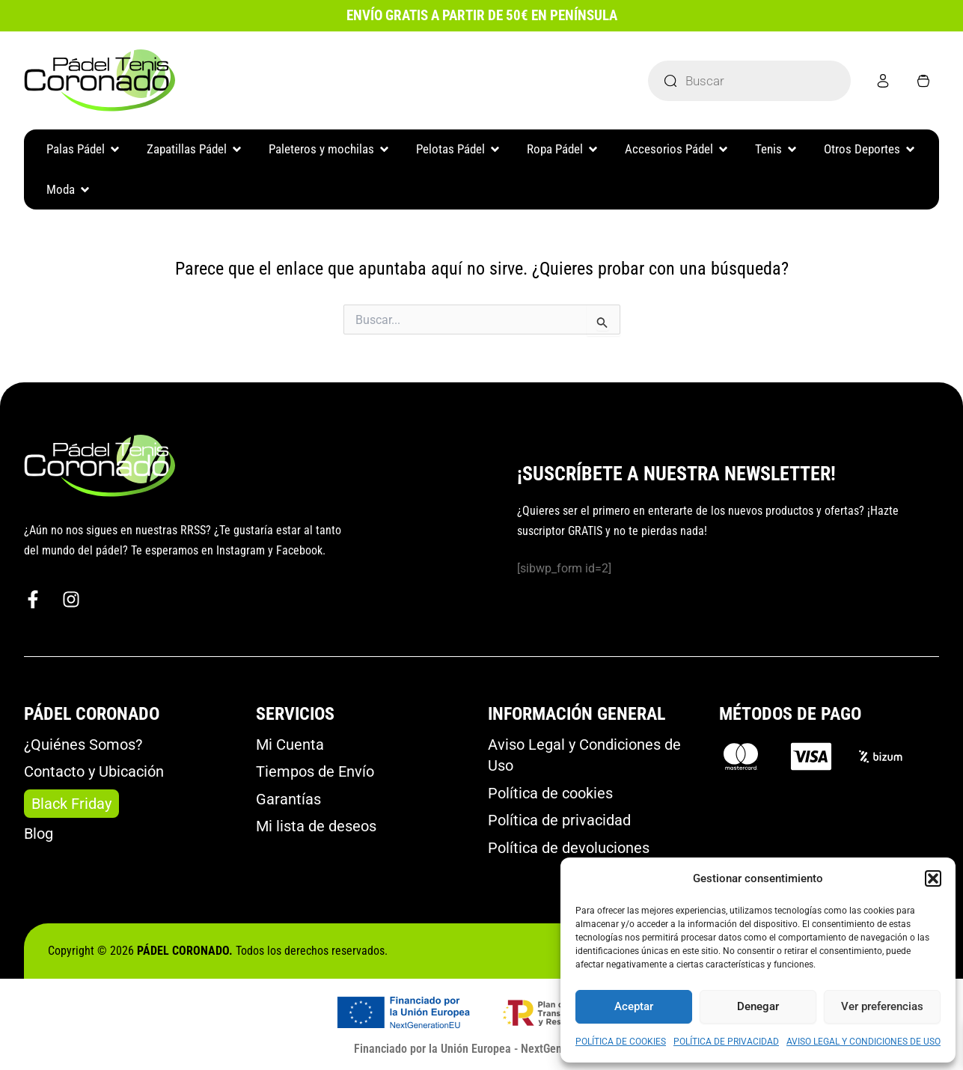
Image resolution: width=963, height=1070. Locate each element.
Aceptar (633, 1006)
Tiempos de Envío (315, 771)
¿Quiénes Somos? (83, 744)
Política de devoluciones (568, 848)
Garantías (288, 799)
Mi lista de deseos (316, 826)
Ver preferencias (882, 1006)
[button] (933, 878)
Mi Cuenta (290, 744)
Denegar (758, 1006)
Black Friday (71, 804)
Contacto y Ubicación (94, 771)
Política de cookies (550, 793)
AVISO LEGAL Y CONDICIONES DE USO (863, 1041)
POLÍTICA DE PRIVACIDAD (726, 1041)
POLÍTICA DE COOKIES (620, 1041)
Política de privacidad (559, 820)
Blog (38, 834)
